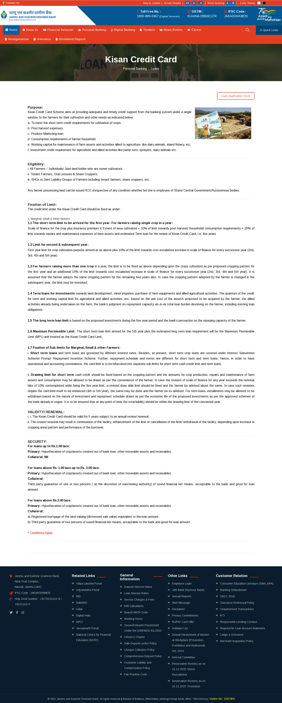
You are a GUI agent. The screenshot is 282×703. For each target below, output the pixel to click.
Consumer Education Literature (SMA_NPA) (246, 583)
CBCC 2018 (227, 596)
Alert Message (181, 602)
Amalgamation (17, 39)
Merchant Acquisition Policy (237, 641)
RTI (222, 615)
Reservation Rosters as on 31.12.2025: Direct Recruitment (188, 669)
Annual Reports (181, 596)
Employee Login (181, 583)
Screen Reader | (173, 3)
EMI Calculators (134, 606)
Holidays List (180, 628)
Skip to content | (152, 3)
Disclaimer (178, 609)
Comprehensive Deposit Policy (143, 656)
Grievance (42, 39)
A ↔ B (231, 3)
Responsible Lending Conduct (238, 621)
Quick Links (269, 30)
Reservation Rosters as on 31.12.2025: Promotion (188, 683)
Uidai (79, 609)
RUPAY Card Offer (183, 621)
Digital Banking (123, 29)
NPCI (79, 621)
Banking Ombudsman (233, 589)
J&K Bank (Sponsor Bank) (188, 589)
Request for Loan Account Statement (242, 628)
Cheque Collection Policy (139, 649)
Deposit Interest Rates (138, 586)
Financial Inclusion (58, 29)
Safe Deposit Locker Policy (140, 643)
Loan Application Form (235, 96)
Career (194, 29)
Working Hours (133, 618)
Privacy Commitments (185, 615)
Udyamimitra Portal (87, 589)
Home (11, 29)
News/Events (171, 29)
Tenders (147, 29)
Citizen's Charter (134, 637)
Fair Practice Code (135, 674)
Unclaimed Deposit (71, 39)
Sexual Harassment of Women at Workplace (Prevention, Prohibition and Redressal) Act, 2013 (190, 642)
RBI (78, 596)
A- (194, 3)
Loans (155, 68)
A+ (187, 3)
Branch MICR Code (136, 612)
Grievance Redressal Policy (237, 602)
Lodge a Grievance (231, 634)
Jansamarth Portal (87, 628)
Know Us (30, 29)
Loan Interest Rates (136, 593)
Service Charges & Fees (139, 599)
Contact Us (11, 2)
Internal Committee (183, 657)
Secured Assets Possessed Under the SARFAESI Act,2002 (142, 628)
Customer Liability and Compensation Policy (137, 665)
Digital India (83, 615)
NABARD (81, 602)
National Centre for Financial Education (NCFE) (93, 637)
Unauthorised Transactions (237, 609)
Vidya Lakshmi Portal (89, 583)
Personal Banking (92, 29)
